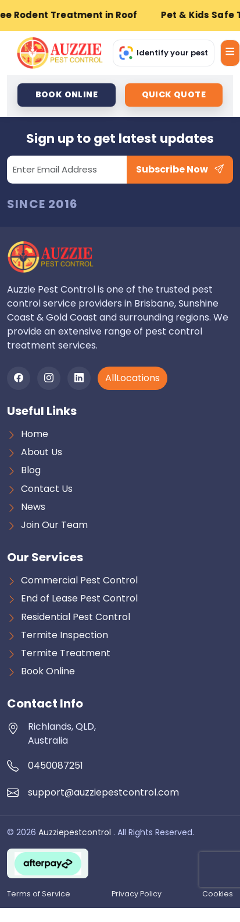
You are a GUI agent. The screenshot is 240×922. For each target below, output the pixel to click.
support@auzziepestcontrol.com (103, 792)
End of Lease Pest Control (79, 598)
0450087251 (55, 765)
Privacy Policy (137, 894)
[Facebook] (18, 378)
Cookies (217, 894)
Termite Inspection (64, 635)
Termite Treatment (65, 653)
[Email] (67, 170)
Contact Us (47, 488)
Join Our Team (54, 525)
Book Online (48, 671)
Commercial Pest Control (79, 580)
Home (34, 434)
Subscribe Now (180, 169)
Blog (31, 470)
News (33, 506)
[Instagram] (48, 378)
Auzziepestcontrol (75, 832)
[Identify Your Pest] (163, 53)
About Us (41, 452)
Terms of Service (38, 894)
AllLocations (132, 378)
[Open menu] (230, 53)
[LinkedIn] (79, 378)
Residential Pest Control (75, 617)
